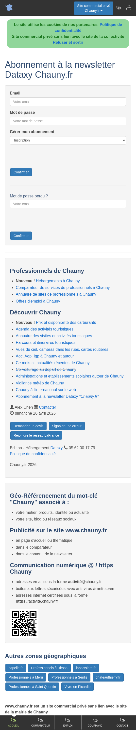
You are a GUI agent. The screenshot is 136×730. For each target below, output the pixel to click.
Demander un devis (28, 426)
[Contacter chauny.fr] (129, 7)
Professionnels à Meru (26, 677)
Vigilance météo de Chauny (40, 383)
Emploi (68, 722)
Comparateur (40, 722)
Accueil (13, 722)
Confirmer (21, 172)
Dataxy (57, 448)
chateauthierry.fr (108, 677)
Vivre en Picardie (78, 687)
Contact (122, 722)
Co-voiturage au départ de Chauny (46, 369)
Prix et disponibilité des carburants (66, 322)
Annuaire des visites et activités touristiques (54, 336)
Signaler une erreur (67, 426)
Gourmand (95, 722)
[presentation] (47, 157)
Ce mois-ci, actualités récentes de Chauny (53, 363)
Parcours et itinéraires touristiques (45, 342)
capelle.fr (16, 668)
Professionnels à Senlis (69, 677)
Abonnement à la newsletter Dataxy (57, 396)
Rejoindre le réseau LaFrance (36, 435)
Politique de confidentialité (33, 454)
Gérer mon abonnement (32, 132)
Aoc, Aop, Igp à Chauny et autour (45, 356)
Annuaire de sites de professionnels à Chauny (56, 294)
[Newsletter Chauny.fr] (119, 7)
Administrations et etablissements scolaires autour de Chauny (70, 376)
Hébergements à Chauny (58, 281)
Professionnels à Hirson (49, 668)
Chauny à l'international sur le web (46, 390)
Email (15, 93)
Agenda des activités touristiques (44, 329)
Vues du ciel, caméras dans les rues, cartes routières (62, 349)
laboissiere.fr (86, 668)
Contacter (47, 407)
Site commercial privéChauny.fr (93, 8)
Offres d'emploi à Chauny (38, 301)
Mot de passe (22, 112)
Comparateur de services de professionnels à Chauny (63, 287)
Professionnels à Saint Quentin (32, 687)
